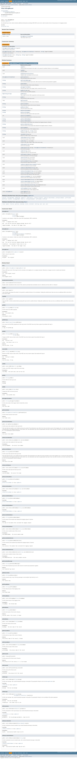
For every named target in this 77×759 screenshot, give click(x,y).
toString (37, 204)
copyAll (22, 66)
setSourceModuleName (25, 181)
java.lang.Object (4, 10)
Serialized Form (5, 26)
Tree (16, 1)
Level (10, 51)
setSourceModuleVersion (26, 184)
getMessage (17, 197)
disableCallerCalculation (27, 73)
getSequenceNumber (60, 197)
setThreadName (24, 188)
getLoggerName (10, 197)
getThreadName (24, 127)
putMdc (22, 130)
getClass (17, 204)
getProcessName (24, 103)
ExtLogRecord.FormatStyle (27, 36)
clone (3, 204)
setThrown (44, 198)
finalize (12, 204)
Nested (5, 4)
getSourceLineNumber (25, 115)
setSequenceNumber (30, 198)
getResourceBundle (38, 197)
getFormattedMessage (25, 80)
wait (41, 204)
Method (16, 4)
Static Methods (13, 63)
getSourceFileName (25, 112)
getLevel (4, 197)
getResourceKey (24, 107)
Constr (12, 4)
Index (24, 1)
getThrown (4, 198)
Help (27, 1)
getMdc (22, 90)
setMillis (23, 198)
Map (3, 93)
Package (6, 1)
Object (29, 154)
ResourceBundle (33, 164)
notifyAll (31, 204)
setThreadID (38, 198)
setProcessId (24, 157)
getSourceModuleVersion (26, 124)
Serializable (4, 15)
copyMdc (22, 70)
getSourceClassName (25, 110)
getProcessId (24, 100)
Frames (14, 3)
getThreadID (68, 197)
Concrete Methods (33, 63)
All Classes (25, 3)
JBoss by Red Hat (10, 757)
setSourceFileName (25, 172)
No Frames (19, 3)
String (17, 51)
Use (13, 1)
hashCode (22, 204)
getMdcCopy (23, 93)
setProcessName (24, 161)
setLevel (10, 198)
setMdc (22, 140)
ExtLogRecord (6, 48)
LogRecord (7, 20)
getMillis (23, 197)
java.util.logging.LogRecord (8, 11)
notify (26, 204)
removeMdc (23, 134)
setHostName (23, 137)
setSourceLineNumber (25, 176)
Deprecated (19, 1)
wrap (22, 191)
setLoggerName (16, 198)
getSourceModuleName (25, 120)
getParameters (30, 197)
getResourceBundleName (49, 197)
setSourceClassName (25, 171)
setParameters (24, 154)
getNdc (22, 97)
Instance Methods (23, 63)
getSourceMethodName (25, 119)
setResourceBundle (25, 164)
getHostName (23, 83)
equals (7, 204)
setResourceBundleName (26, 167)
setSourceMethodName (25, 179)
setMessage (23, 144)
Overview (2, 1)
